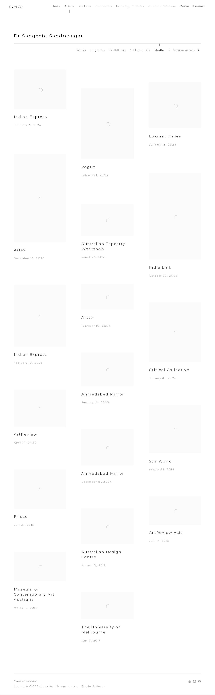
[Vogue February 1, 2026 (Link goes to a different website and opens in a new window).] (107, 137)
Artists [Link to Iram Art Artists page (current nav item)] (69, 6)
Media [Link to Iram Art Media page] (184, 6)
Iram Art (16, 6)
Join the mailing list (199, 681)
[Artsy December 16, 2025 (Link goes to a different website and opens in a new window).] (40, 213)
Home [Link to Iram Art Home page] (56, 6)
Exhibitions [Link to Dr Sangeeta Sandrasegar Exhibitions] (117, 50)
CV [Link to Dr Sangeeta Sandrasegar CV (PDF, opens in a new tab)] (148, 50)
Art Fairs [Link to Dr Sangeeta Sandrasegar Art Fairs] (136, 50)
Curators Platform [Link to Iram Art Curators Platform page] (162, 6)
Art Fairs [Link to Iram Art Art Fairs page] (85, 6)
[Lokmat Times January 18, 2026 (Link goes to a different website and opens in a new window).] (175, 118)
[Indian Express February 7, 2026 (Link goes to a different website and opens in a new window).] (40, 103)
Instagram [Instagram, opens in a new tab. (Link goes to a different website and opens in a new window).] (194, 681)
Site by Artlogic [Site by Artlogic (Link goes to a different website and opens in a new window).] (93, 686)
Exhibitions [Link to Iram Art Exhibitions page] (103, 6)
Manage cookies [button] (26, 681)
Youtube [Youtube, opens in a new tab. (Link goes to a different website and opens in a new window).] (189, 681)
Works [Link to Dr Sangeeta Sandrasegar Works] (81, 50)
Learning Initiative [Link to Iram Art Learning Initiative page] (130, 6)
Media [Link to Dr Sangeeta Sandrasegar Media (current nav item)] (159, 50)
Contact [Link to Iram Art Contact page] (199, 6)
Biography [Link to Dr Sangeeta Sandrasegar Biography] (97, 50)
